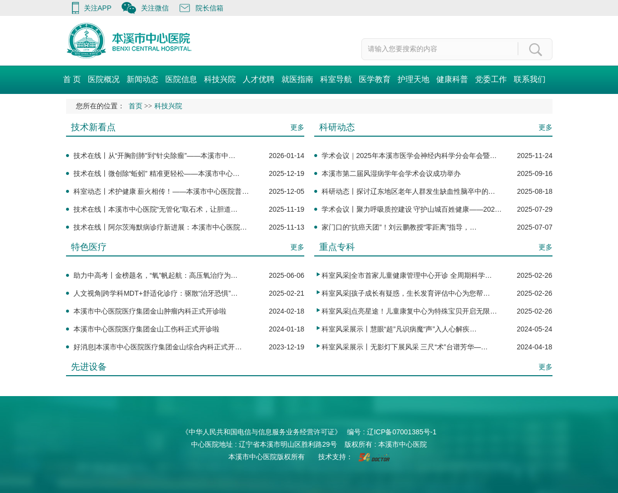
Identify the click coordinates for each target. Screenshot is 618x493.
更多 (297, 127)
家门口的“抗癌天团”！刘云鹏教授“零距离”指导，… (399, 227)
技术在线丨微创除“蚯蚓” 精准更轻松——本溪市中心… (156, 173)
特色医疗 (89, 247)
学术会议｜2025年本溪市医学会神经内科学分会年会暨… (409, 156)
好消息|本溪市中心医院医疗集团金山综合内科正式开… (157, 347)
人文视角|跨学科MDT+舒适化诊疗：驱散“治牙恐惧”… (155, 293)
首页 (135, 106)
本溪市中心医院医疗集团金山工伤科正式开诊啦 (146, 329)
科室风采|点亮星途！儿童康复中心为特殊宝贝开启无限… (409, 311)
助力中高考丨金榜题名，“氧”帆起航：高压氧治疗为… (155, 275)
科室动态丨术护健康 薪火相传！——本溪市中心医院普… (161, 191)
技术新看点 (93, 127)
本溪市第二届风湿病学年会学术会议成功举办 (391, 173)
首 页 (72, 79)
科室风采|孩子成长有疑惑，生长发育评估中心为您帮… (406, 293)
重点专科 (337, 247)
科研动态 (337, 127)
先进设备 (89, 367)
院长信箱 (209, 8)
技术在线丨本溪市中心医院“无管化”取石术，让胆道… (155, 209)
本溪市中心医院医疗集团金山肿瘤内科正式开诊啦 (149, 311)
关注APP (98, 8)
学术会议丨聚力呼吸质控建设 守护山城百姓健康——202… (412, 209)
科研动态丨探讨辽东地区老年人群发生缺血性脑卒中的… (408, 191)
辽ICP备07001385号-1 (401, 432)
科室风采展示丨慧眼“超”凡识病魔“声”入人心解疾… (399, 329)
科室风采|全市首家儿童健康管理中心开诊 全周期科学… (407, 275)
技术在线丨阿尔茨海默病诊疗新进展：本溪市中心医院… (160, 227)
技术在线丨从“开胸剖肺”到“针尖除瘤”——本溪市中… (154, 156)
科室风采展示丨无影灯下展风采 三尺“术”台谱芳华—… (405, 347)
